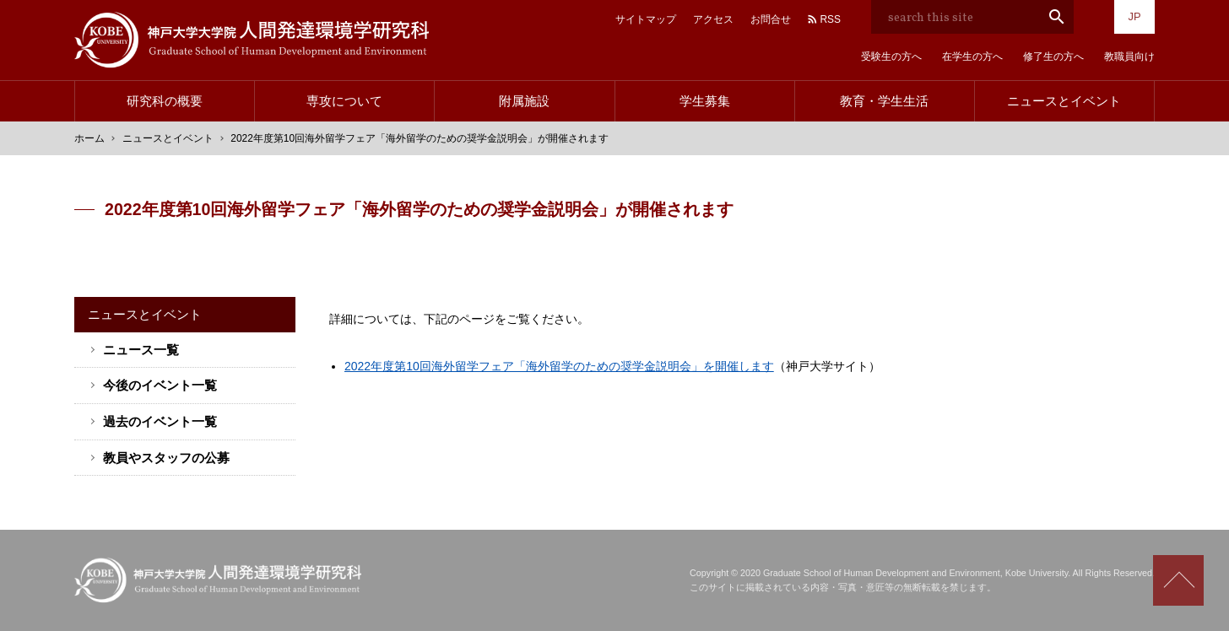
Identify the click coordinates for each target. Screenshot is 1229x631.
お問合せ (770, 19)
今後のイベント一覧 (160, 385)
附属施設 (524, 101)
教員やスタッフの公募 (166, 457)
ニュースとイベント (1064, 101)
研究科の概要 (165, 101)
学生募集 (704, 101)
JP (1134, 16)
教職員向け (1129, 56)
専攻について (344, 101)
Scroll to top (1178, 580)
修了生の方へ (1053, 56)
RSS (830, 19)
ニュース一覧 (141, 349)
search (1057, 17)
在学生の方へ (972, 56)
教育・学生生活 (884, 101)
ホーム (89, 138)
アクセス (713, 19)
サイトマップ (645, 19)
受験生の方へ (891, 56)
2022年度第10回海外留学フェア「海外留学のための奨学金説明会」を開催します (559, 366)
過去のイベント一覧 (160, 421)
